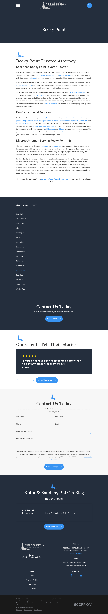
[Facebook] (71, 575)
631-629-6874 (32, 557)
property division (65, 75)
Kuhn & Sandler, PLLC (24, 85)
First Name (20, 417)
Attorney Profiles (32, 580)
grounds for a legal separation (43, 126)
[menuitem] (54, 214)
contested (44, 146)
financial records (51, 104)
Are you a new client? (24, 431)
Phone (18, 424)
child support (66, 132)
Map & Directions (76, 554)
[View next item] (34, 380)
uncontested (56, 146)
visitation (62, 129)
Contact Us (32, 588)
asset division (50, 75)
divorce (33, 78)
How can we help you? (24, 438)
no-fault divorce (40, 95)
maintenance (65, 121)
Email (57, 424)
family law (45, 118)
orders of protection (78, 118)
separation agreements (79, 121)
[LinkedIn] (81, 575)
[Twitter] (76, 575)
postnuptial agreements (42, 121)
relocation (55, 121)
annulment (67, 118)
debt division (40, 75)
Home (32, 576)
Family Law (32, 584)
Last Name (59, 417)
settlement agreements (25, 123)
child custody (50, 129)
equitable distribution (77, 92)
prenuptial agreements (24, 121)
